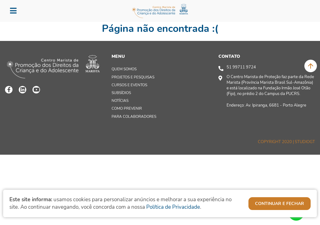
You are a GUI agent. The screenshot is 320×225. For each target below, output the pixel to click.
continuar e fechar (279, 204)
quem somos (124, 69)
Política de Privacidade (173, 207)
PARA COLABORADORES (134, 116)
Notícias (120, 100)
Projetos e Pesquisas (133, 77)
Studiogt (305, 142)
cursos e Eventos (129, 85)
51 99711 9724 (241, 67)
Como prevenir (127, 108)
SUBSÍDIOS (121, 92)
